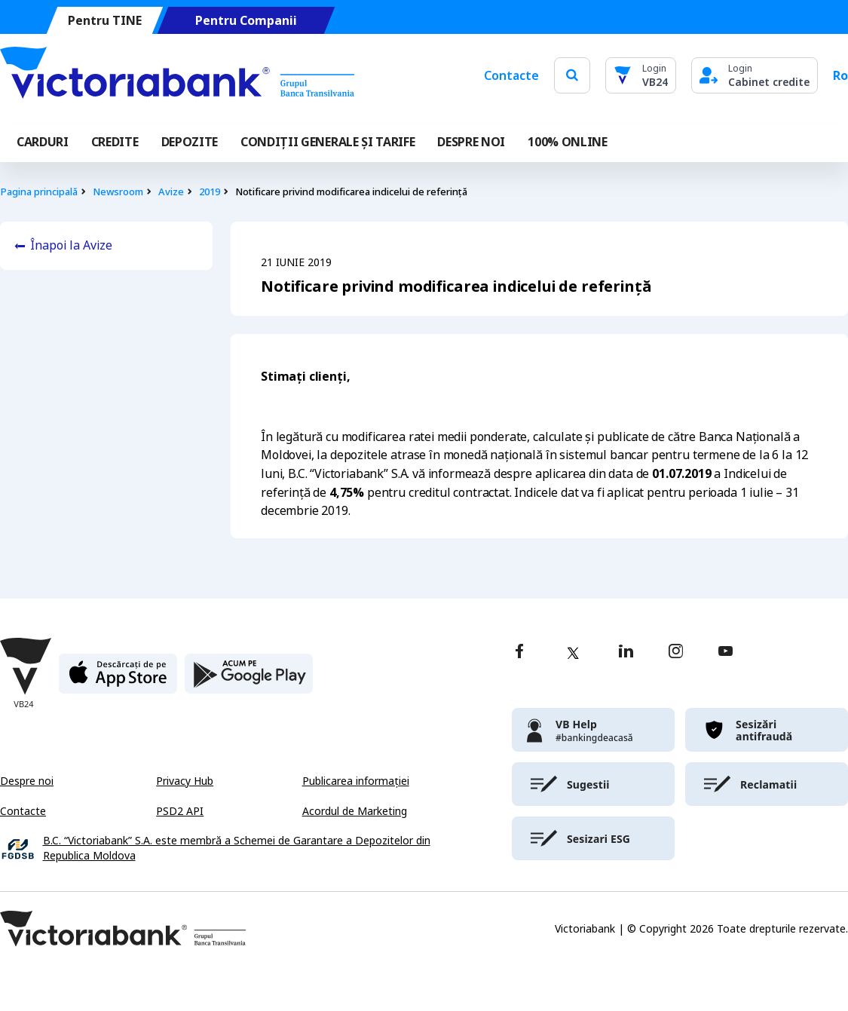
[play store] (249, 680)
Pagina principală (39, 192)
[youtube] (725, 652)
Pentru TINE (105, 21)
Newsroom (118, 192)
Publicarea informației (355, 781)
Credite (115, 142)
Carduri (43, 142)
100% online (567, 142)
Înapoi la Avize (71, 245)
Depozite (189, 142)
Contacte (511, 75)
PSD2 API (180, 811)
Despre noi (27, 781)
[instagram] (675, 652)
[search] (572, 75)
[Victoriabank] (177, 75)
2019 (209, 192)
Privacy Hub (184, 781)
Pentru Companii (246, 21)
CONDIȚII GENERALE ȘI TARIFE (327, 142)
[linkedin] (626, 652)
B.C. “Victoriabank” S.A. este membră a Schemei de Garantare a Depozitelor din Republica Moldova (236, 848)
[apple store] (118, 680)
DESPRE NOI (471, 142)
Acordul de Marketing (354, 811)
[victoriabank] (593, 730)
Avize (171, 192)
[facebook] (519, 652)
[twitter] (573, 653)
